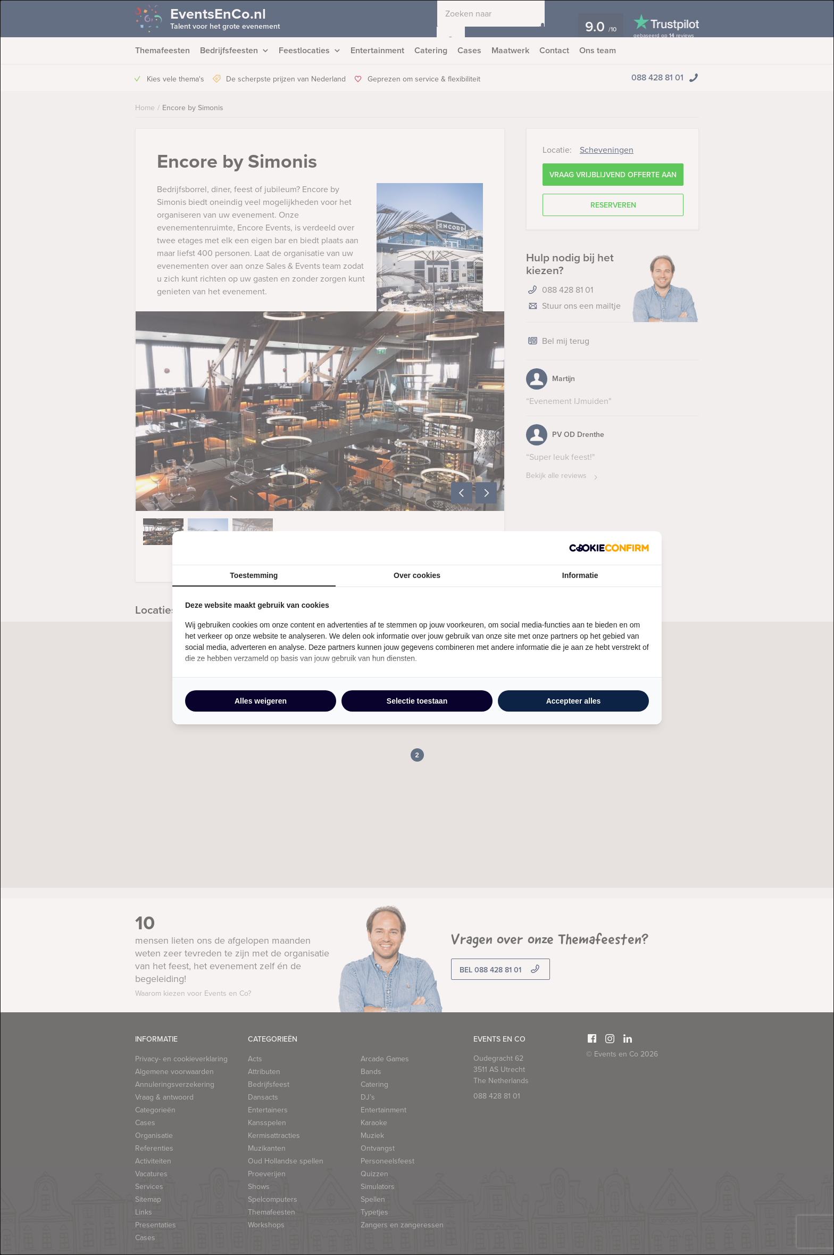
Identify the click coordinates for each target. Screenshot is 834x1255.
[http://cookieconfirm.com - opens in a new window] (609, 548)
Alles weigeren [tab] (261, 701)
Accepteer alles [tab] (573, 701)
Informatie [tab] (580, 575)
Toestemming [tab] (254, 575)
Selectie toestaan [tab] (417, 701)
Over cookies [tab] (417, 575)
